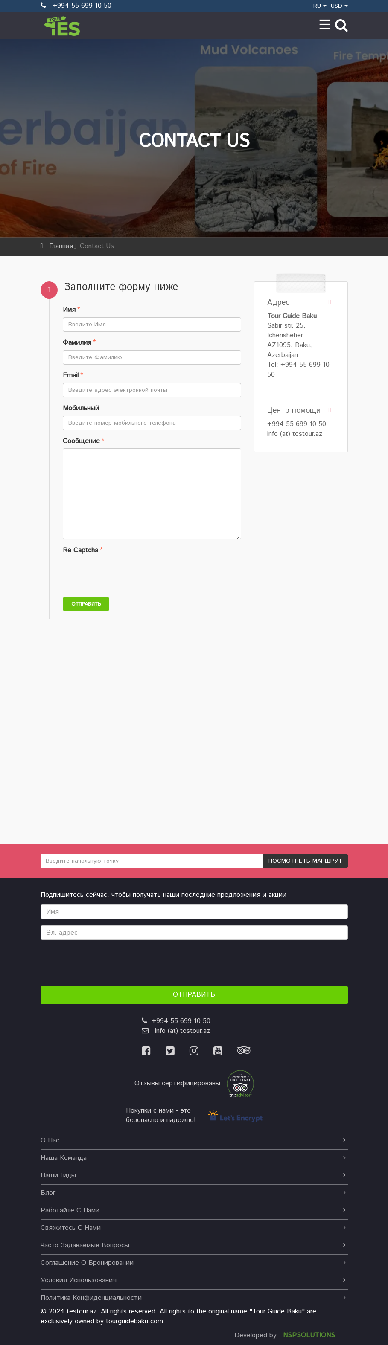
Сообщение (81, 441)
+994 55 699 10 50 (296, 424)
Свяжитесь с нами (193, 1228)
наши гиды (193, 1175)
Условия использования (193, 1280)
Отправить (86, 604)
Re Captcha (80, 550)
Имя (69, 310)
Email (71, 375)
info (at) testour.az (294, 434)
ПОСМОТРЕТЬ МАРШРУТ (305, 861)
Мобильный (81, 408)
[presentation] (128, 574)
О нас (193, 1140)
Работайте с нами (193, 1210)
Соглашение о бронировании (193, 1263)
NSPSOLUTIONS (309, 1335)
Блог (193, 1193)
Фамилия (77, 343)
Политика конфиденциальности (193, 1298)
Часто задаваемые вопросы (193, 1245)
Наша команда (193, 1158)
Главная (61, 246)
